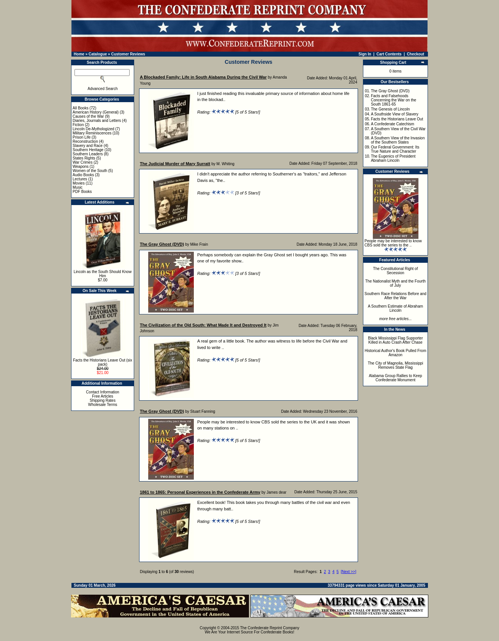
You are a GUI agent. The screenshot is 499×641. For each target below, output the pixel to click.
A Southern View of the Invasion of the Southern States (398, 140)
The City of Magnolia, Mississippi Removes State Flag (395, 365)
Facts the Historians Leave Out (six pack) (102, 362)
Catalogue (98, 54)
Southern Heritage (88, 150)
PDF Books (82, 191)
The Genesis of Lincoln (390, 109)
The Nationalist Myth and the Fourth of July (395, 283)
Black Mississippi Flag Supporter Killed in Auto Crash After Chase (395, 340)
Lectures (80, 179)
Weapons (81, 166)
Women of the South (90, 171)
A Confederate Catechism (392, 124)
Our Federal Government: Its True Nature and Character (395, 149)
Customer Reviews (128, 54)
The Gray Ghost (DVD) (390, 91)
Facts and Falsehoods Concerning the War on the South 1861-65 (393, 100)
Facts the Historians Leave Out (397, 119)
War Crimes (82, 162)
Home (79, 54)
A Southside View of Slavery (394, 114)
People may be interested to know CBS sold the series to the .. (393, 243)
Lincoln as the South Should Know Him (102, 274)
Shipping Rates (103, 400)
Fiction (78, 125)
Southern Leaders (88, 154)
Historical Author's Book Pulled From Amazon (395, 353)
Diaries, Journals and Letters (97, 120)
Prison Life (81, 137)
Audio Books (83, 175)
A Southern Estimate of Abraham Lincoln (395, 308)
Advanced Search (103, 89)
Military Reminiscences (92, 133)
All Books (81, 108)
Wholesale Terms (102, 405)
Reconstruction (85, 141)
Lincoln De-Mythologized (93, 129)
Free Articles (102, 396)
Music (77, 187)
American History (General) (96, 112)
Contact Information (102, 392)
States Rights (84, 158)
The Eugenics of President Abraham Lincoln (393, 158)
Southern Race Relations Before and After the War (395, 296)
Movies (79, 183)
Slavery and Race (88, 146)
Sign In (364, 54)
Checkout (416, 54)
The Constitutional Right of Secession (395, 271)
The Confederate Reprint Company (269, 628)
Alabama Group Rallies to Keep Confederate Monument (395, 378)
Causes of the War (88, 116)
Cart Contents (389, 54)
